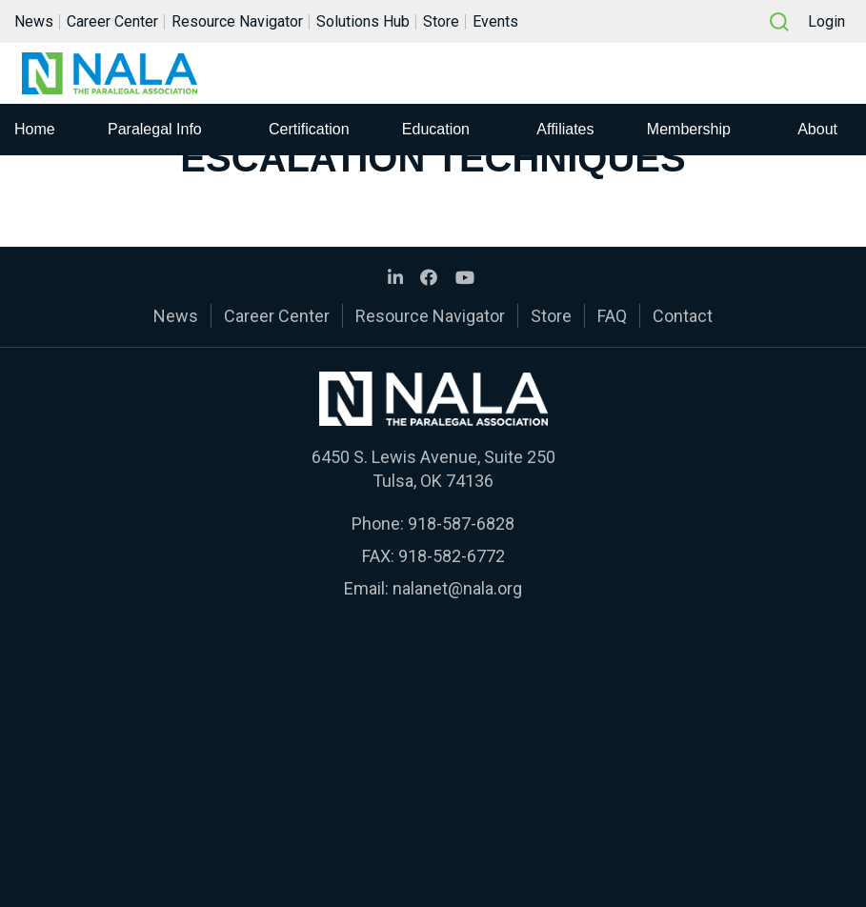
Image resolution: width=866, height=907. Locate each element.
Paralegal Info (155, 131)
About (817, 131)
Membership (689, 131)
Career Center (112, 22)
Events (495, 22)
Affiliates (565, 131)
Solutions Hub (363, 22)
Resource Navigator (237, 22)
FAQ (612, 316)
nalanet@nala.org (457, 588)
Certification (309, 131)
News (33, 22)
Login (826, 22)
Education (436, 131)
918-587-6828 (461, 524)
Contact (683, 316)
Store (441, 22)
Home (34, 131)
